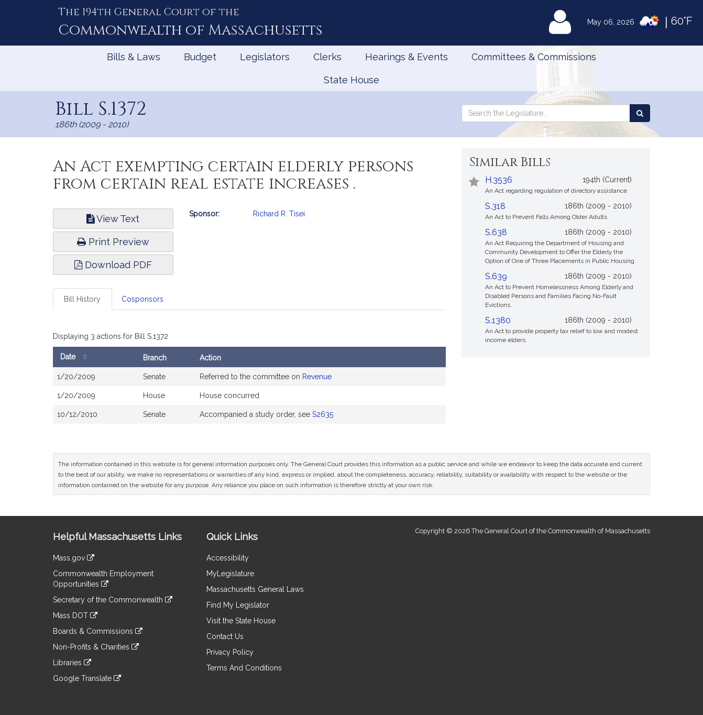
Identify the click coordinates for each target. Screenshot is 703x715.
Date (76, 357)
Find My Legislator (237, 605)
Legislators (265, 56)
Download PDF (113, 264)
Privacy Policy (230, 652)
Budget (200, 56)
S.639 (496, 276)
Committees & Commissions (533, 56)
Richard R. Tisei (279, 214)
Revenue (317, 376)
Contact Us (225, 636)
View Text (112, 218)
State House (351, 79)
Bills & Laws (133, 56)
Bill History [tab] (82, 299)
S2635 (322, 414)
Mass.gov (73, 558)
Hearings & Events (406, 56)
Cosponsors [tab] (142, 299)
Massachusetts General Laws (255, 589)
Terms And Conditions (244, 668)
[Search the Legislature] (640, 113)
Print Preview (113, 241)
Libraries (72, 662)
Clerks (327, 56)
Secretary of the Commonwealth (112, 600)
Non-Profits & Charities (96, 647)
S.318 (495, 206)
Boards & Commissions (97, 631)
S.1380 (498, 320)
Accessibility (227, 558)
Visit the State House (241, 621)
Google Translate (87, 678)
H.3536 (498, 180)
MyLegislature (230, 573)
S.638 (496, 232)
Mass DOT (75, 615)
